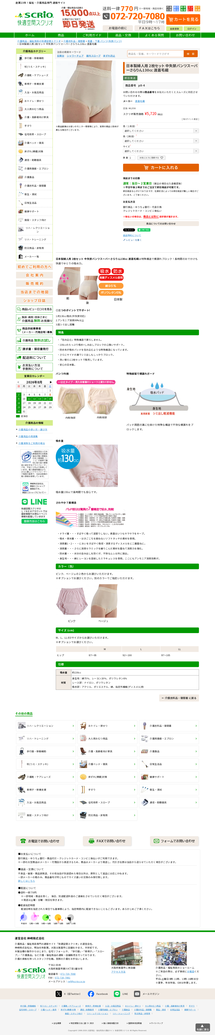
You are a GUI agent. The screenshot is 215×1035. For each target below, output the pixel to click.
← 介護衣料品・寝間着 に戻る (179, 698)
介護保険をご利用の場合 (32, 443)
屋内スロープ (93, 55)
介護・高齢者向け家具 (174, 1016)
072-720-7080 (68, 983)
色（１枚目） (131, 126)
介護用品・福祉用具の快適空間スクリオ (39, 41)
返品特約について (132, 235)
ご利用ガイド (92, 35)
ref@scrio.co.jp (76, 991)
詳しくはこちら (26, 880)
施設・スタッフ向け (74, 1023)
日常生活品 (175, 1019)
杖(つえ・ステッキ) (48, 1016)
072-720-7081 (62, 987)
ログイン (191, 28)
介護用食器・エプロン (108, 1019)
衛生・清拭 (161, 1019)
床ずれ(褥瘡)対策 (68, 1019)
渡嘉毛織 (140, 101)
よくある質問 (154, 35)
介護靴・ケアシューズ (71, 1016)
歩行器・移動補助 (28, 1016)
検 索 (191, 54)
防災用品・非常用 (142, 1023)
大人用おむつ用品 (153, 1016)
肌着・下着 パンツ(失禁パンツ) (105, 41)
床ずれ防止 (109, 55)
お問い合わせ (185, 35)
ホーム (30, 35)
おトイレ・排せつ (133, 1016)
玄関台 (60, 55)
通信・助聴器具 (87, 1019)
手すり (192, 1016)
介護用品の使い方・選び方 (33, 429)
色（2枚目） (130, 136)
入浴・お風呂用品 (113, 1016)
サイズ (127, 146)
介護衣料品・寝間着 (74, 41)
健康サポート (190, 1019)
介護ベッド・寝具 (48, 1019)
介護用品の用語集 (28, 436)
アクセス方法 (118, 981)
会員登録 (174, 28)
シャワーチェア (75, 55)
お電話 (190, 981)
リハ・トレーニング (121, 1023)
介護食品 (126, 1019)
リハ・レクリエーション (97, 1023)
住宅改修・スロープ (28, 1019)
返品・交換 (123, 35)
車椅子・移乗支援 (93, 1016)
